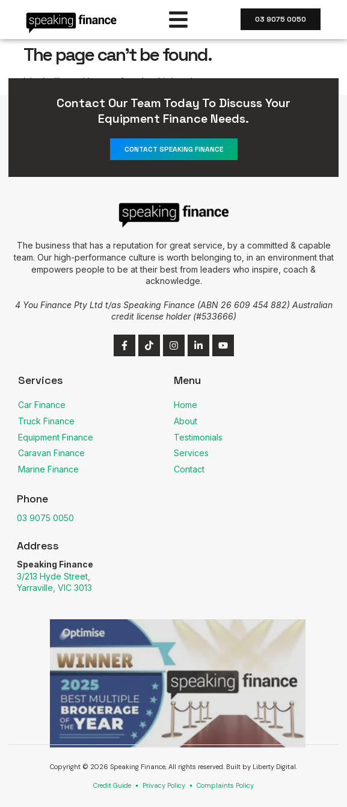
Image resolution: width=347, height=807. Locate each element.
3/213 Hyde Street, (53, 576)
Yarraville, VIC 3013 (54, 588)
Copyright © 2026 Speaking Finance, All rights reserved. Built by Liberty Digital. (173, 766)
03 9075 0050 (45, 518)
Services (40, 380)
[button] (179, 20)
